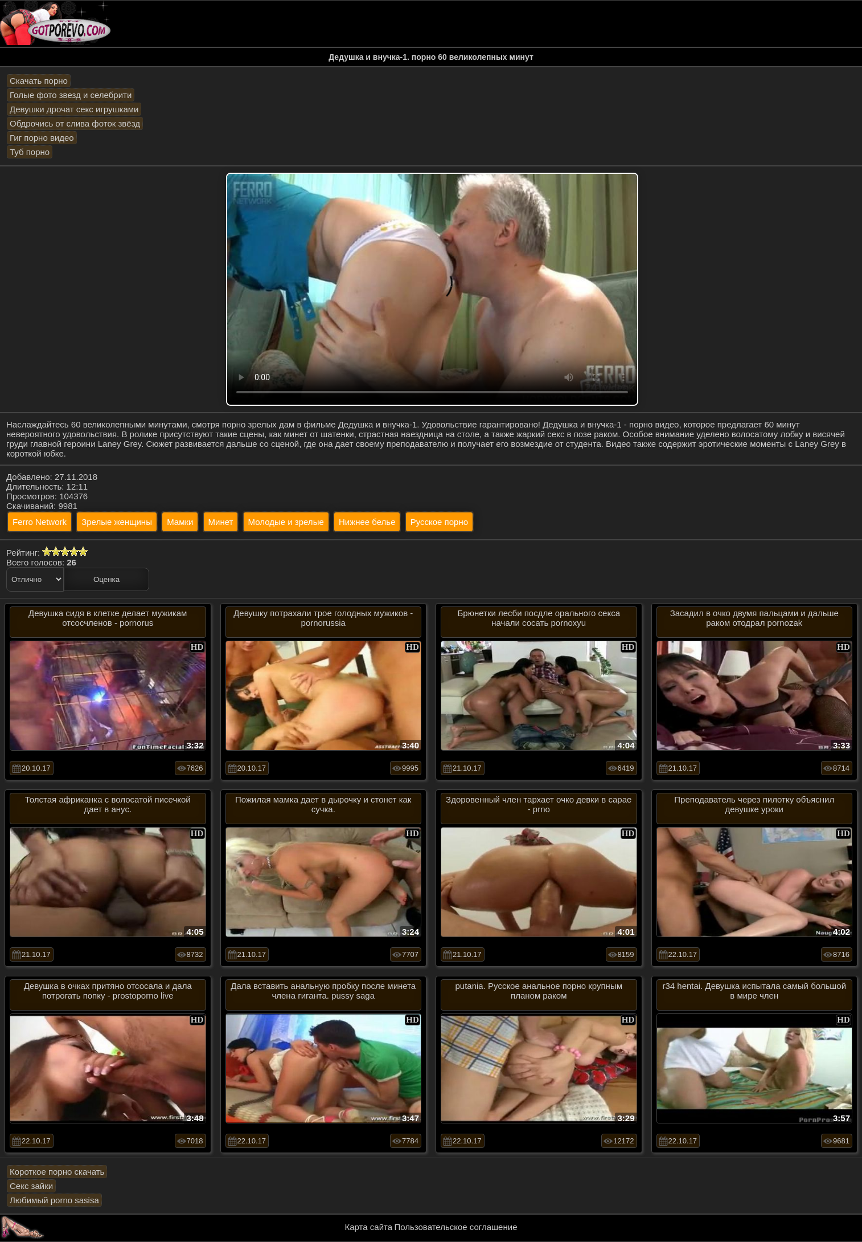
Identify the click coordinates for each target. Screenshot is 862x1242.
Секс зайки (31, 1186)
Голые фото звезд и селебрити (71, 95)
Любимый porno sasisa (54, 1200)
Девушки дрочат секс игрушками (74, 109)
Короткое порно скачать (57, 1171)
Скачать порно (39, 80)
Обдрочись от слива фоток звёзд (75, 123)
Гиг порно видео (42, 137)
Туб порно (30, 152)
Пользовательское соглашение (455, 1227)
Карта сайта (369, 1227)
